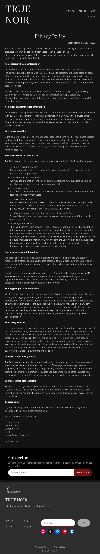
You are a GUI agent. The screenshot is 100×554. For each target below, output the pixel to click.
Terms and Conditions (43, 547)
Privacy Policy (59, 547)
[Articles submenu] (87, 11)
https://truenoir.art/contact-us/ (20, 416)
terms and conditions (79, 386)
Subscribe (83, 472)
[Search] (83, 523)
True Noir (18, 13)
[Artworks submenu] (75, 11)
